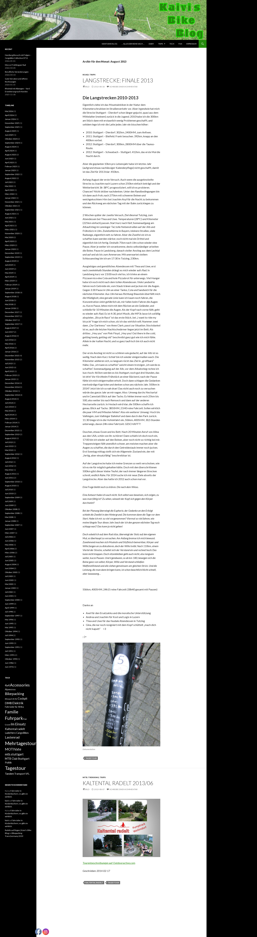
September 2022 (12, 174)
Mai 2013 (9, 450)
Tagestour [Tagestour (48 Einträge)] (15, 768)
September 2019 (12, 257)
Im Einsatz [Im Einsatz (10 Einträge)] (18, 724)
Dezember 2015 (12, 355)
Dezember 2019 (12, 253)
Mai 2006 (9, 544)
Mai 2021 (9, 221)
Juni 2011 (9, 477)
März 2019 (9, 280)
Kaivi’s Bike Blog (109, 44)
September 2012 (12, 454)
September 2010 (12, 481)
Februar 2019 (11, 284)
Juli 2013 (9, 442)
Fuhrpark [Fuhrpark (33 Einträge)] (14, 718)
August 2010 (10, 485)
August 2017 (10, 328)
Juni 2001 (9, 596)
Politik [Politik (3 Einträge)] (8, 762)
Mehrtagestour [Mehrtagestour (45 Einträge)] (20, 743)
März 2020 (9, 245)
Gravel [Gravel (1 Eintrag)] (7, 725)
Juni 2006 (9, 541)
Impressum (191, 44)
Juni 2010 (9, 493)
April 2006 (9, 548)
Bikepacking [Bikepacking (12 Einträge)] (14, 694)
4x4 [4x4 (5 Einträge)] (7, 685)
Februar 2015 (11, 375)
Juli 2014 (9, 403)
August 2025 (10, 131)
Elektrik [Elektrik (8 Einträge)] (17, 703)
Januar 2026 (10, 119)
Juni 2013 (9, 446)
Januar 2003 (10, 588)
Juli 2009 (9, 501)
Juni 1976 (9, 667)
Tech (171, 44)
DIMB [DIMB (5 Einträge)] (8, 703)
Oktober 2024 (11, 139)
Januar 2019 (10, 288)
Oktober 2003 (11, 572)
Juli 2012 (9, 462)
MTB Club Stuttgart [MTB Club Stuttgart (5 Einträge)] (17, 758)
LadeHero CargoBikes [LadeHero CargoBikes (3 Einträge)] (17, 732)
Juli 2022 (9, 182)
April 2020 (9, 241)
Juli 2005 (9, 556)
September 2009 (12, 497)
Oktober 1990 (11, 659)
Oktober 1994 (11, 631)
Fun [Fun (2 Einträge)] (25, 719)
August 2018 (10, 296)
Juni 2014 (9, 407)
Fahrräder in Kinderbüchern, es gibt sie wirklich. (16, 794)
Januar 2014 (10, 426)
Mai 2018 (9, 304)
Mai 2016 (9, 343)
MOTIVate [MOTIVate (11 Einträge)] (13, 749)
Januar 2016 (10, 351)
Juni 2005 (9, 560)
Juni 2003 (9, 580)
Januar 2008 (10, 521)
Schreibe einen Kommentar (123, 86)
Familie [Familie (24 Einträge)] (11, 711)
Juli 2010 (9, 489)
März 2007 (9, 533)
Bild (87, 86)
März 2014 (9, 418)
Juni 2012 (9, 466)
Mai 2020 (9, 237)
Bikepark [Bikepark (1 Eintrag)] (8, 699)
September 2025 (12, 127)
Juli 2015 (9, 363)
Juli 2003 (9, 576)
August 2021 (10, 213)
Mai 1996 (9, 619)
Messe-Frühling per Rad (15, 65)
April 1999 (9, 607)
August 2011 (10, 474)
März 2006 (9, 552)
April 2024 (9, 150)
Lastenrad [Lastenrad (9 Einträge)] (12, 737)
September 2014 (12, 395)
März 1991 (9, 655)
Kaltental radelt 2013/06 (118, 783)
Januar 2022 (10, 198)
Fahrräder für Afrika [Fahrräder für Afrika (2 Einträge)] (14, 707)
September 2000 (12, 600)
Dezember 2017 (12, 312)
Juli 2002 (9, 592)
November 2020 (12, 233)
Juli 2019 (9, 265)
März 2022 (9, 194)
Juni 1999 (9, 604)
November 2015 (12, 359)
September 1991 (12, 647)
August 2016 (10, 336)
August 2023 (10, 154)
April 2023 (9, 162)
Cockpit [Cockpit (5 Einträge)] (22, 698)
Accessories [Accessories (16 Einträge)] (20, 685)
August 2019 (10, 261)
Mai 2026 (9, 111)
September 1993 (12, 639)
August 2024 (10, 146)
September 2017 (12, 324)
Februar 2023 (11, 166)
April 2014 (9, 414)
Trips (160, 44)
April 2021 (9, 225)
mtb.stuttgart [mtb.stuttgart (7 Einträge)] (14, 754)
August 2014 (10, 399)
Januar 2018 (10, 308)
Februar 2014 (11, 422)
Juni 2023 (9, 158)
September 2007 (12, 525)
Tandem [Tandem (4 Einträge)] (9, 773)
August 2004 (10, 564)
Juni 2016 (9, 340)
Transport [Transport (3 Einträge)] (19, 773)
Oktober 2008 (11, 509)
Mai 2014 (9, 410)
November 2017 (12, 316)
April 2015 (9, 371)
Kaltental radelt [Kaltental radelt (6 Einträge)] (15, 729)
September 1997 (12, 615)
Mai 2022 (9, 186)
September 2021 (12, 210)
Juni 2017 (9, 332)
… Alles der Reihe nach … (133, 44)
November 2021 (12, 202)
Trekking (93, 777)
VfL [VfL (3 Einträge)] (28, 773)
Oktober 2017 (11, 320)
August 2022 (10, 178)
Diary (151, 44)
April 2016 (9, 347)
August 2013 (10, 438)
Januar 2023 (10, 170)
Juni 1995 (9, 623)
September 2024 (12, 143)
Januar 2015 (10, 379)
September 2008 (12, 513)
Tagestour (91, 758)
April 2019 (9, 277)
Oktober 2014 (11, 391)
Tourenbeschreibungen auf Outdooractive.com (109, 862)
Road (86, 74)
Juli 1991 (9, 651)
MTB (85, 777)
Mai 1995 (9, 627)
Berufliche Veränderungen (17, 72)
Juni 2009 (9, 505)
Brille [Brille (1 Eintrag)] (15, 699)
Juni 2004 (9, 568)
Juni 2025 (9, 135)
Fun (180, 44)
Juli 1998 (9, 611)
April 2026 (9, 115)
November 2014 (12, 387)
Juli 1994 (9, 635)
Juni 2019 (9, 269)
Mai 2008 (9, 517)
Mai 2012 (9, 470)
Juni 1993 (9, 643)
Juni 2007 (9, 529)
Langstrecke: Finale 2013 (118, 80)
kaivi (7, 800)
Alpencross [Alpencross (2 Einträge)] (10, 689)
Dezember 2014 (12, 383)
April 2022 (9, 190)
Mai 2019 (9, 273)
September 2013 (12, 434)
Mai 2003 (9, 584)
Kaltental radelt (94, 883)
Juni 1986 (9, 663)
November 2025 (12, 123)
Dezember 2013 (12, 430)
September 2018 (12, 292)
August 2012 (10, 458)
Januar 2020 (10, 249)
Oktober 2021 (11, 206)
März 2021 (9, 229)
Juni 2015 (9, 367)
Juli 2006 (9, 537)
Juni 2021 (9, 217)
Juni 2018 (9, 300)
